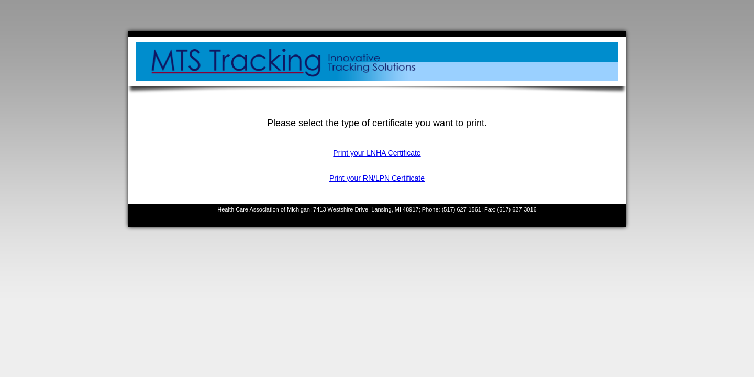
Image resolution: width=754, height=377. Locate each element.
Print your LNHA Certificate (376, 153)
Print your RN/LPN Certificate (377, 178)
